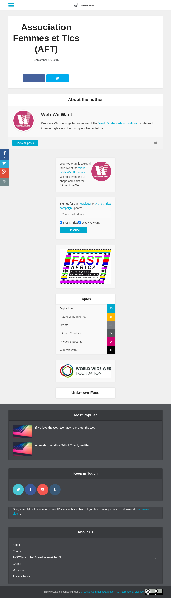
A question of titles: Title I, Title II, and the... (63, 445)
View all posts (25, 143)
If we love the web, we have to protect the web (65, 427)
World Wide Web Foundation (118, 123)
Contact (17, 551)
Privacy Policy (21, 576)
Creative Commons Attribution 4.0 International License (112, 591)
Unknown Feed (85, 392)
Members (18, 570)
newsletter (85, 203)
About (16, 544)
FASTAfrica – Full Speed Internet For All (37, 557)
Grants (17, 563)
